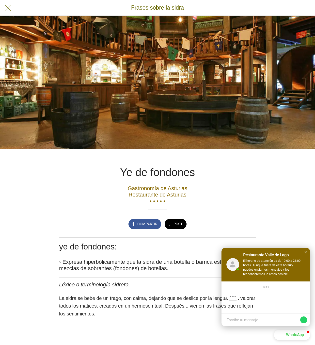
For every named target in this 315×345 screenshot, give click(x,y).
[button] (305, 252)
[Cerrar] (8, 8)
